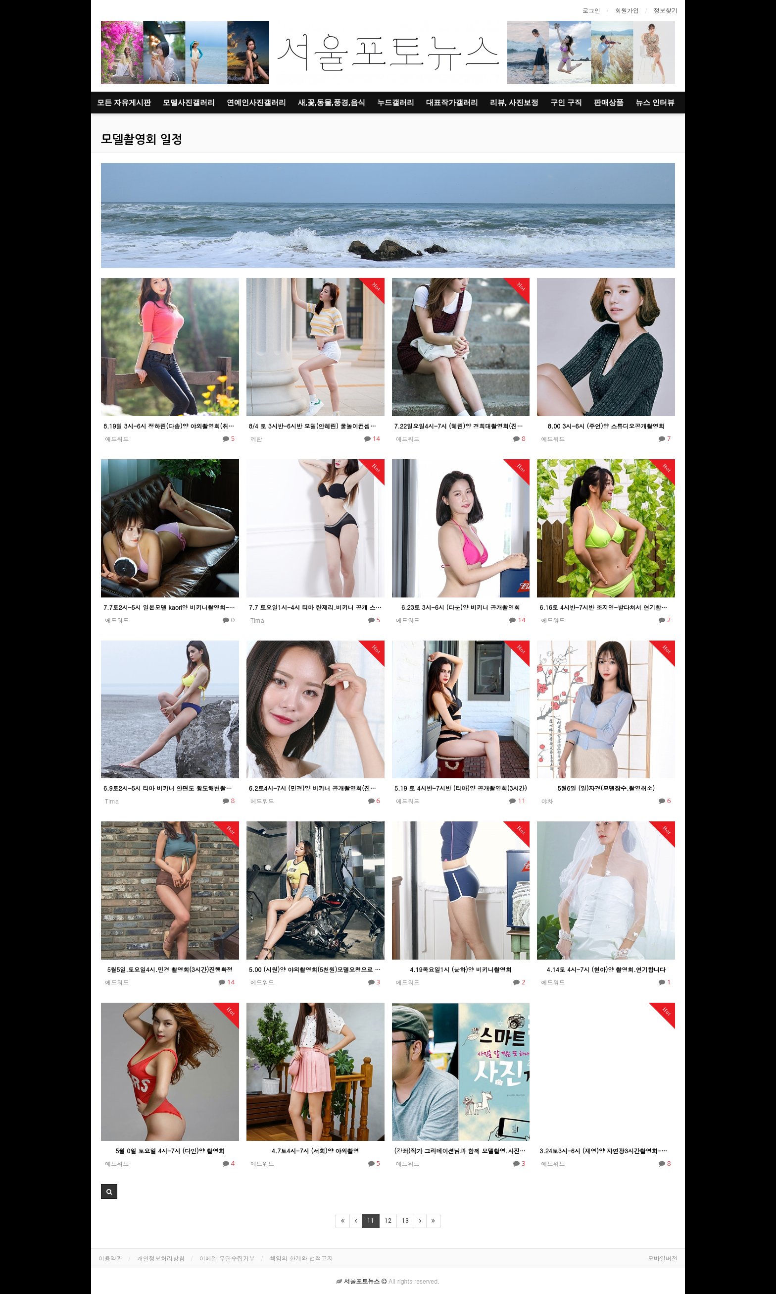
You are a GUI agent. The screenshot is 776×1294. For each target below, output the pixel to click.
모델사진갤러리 (189, 102)
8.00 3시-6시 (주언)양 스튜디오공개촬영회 (606, 426)
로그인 (591, 10)
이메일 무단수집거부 (227, 1258)
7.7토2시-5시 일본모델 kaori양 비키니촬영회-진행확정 (170, 607)
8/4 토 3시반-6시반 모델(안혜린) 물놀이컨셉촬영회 (315, 426)
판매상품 (609, 102)
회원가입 (627, 10)
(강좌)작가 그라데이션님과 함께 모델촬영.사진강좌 (461, 1150)
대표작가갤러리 (452, 102)
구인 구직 (566, 102)
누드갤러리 (395, 102)
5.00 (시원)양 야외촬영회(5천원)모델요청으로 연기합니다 (315, 969)
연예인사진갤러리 (256, 102)
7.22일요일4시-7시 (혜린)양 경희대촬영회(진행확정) (461, 426)
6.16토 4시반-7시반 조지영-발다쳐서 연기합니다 (606, 607)
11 (370, 1220)
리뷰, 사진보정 (514, 102)
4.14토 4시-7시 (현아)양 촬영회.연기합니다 (606, 969)
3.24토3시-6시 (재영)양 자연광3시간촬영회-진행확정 (606, 1150)
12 (388, 1220)
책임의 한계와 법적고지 (301, 1258)
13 (405, 1220)
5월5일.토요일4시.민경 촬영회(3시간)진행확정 (170, 969)
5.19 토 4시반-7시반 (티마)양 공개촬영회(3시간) (460, 788)
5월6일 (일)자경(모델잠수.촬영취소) (606, 788)
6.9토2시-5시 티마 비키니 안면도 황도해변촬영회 (170, 788)
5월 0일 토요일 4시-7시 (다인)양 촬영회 (169, 1150)
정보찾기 (666, 10)
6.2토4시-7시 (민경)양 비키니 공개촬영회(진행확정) (315, 788)
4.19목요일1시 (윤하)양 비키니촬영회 (461, 969)
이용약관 (110, 1258)
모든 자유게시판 (124, 102)
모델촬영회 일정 (142, 140)
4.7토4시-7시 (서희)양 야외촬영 (315, 1150)
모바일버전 (663, 1258)
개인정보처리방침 (161, 1258)
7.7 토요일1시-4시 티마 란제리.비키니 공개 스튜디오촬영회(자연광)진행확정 (315, 607)
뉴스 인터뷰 (655, 102)
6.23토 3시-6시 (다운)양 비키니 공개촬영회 (460, 607)
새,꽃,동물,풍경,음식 (331, 102)
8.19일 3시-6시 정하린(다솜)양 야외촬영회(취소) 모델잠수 (170, 426)
